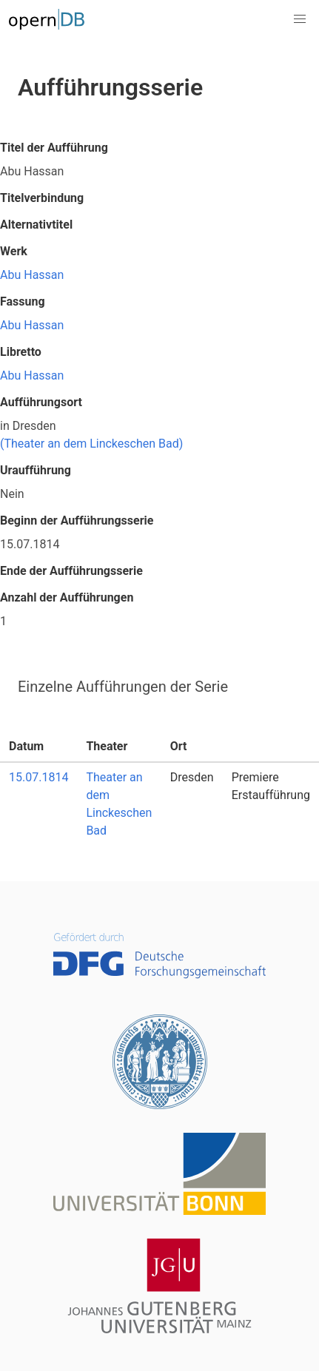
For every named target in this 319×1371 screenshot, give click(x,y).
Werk (13, 251)
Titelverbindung (42, 198)
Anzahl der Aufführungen (66, 597)
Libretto (20, 352)
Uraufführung (35, 470)
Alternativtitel (36, 225)
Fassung (22, 301)
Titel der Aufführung (54, 148)
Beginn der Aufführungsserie (76, 520)
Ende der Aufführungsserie (71, 571)
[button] (300, 19)
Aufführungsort (41, 402)
